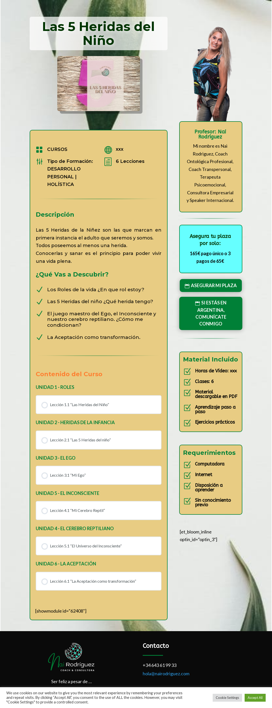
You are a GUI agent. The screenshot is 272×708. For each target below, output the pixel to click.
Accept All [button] (255, 698)
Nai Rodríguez (212, 134)
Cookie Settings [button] (227, 698)
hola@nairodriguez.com (166, 673)
